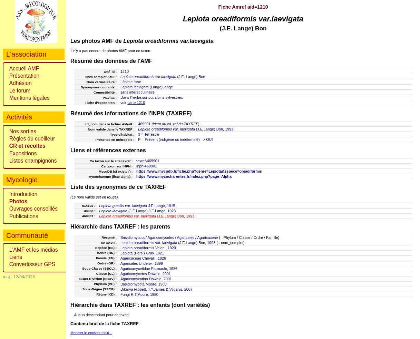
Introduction (23, 194)
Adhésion (20, 83)
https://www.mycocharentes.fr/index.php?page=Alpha (184, 176)
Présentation (24, 76)
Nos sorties (22, 131)
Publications (23, 216)
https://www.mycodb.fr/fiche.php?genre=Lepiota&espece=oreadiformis (199, 171)
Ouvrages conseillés (33, 209)
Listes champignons (33, 161)
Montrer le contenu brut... (91, 333)
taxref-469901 (147, 161)
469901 (144, 124)
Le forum (20, 91)
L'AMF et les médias (33, 250)
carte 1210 (136, 102)
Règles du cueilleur (32, 139)
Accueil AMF (24, 68)
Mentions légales (29, 98)
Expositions (23, 153)
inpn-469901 (146, 166)
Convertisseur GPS (32, 264)
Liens (15, 257)
